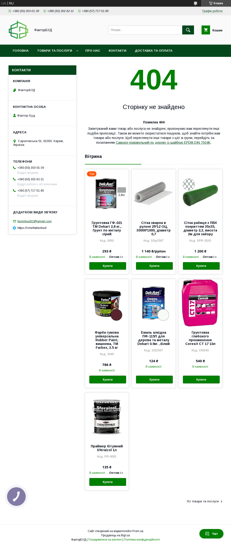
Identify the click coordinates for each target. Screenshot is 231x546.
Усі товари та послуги (203, 501)
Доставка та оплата (153, 50)
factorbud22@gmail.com (34, 221)
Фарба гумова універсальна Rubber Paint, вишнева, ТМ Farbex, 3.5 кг (107, 340)
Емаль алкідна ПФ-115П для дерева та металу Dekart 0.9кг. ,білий (153, 338)
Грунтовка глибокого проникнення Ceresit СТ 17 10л (200, 338)
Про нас (92, 50)
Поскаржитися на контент (105, 539)
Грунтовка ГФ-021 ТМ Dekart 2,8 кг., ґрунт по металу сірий (107, 228)
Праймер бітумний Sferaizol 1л (107, 448)
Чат (211, 534)
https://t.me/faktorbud (31, 228)
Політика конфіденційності (142, 539)
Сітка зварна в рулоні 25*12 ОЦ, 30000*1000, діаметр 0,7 (153, 228)
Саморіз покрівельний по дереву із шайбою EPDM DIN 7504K (163, 142)
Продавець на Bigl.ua (115, 535)
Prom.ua (137, 531)
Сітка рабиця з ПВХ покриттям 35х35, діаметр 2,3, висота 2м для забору (200, 228)
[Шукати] (188, 29)
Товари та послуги (54, 50)
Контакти (117, 50)
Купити (108, 266)
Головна (21, 50)
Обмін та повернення (33, 63)
